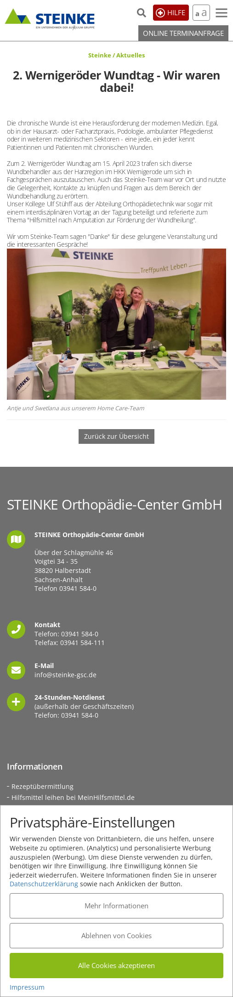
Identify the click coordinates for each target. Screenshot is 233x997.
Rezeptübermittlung (42, 786)
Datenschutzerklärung (44, 883)
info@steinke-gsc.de (65, 674)
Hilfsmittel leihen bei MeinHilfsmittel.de (73, 797)
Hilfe (176, 12)
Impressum (27, 987)
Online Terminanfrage (183, 33)
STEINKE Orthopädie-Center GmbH (50, 18)
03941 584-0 (78, 588)
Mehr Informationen (116, 905)
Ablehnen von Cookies (116, 935)
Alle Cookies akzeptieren (116, 965)
